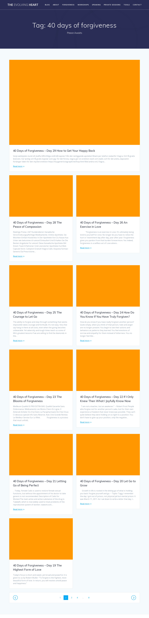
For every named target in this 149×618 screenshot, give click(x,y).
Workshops (83, 5)
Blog (47, 5)
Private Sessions (112, 5)
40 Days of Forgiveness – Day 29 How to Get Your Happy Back (54, 150)
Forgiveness (68, 5)
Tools (127, 5)
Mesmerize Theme (100, 612)
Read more (17, 166)
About (56, 5)
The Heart (22, 4)
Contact (137, 5)
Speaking (96, 5)
